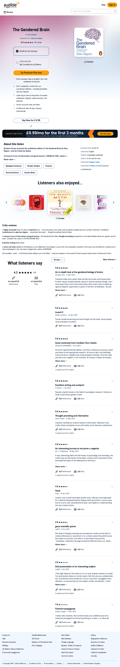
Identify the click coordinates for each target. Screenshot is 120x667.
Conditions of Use (35, 663)
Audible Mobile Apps (39, 635)
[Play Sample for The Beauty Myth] (60, 218)
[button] (31, 126)
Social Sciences (12, 173)
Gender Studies (33, 166)
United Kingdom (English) (91, 663)
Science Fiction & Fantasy (70, 649)
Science (48, 166)
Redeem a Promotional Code (42, 642)
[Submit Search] (115, 11)
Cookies (59, 663)
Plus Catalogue (37, 646)
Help (103, 5)
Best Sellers (65, 635)
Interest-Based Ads (74, 663)
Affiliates (5, 646)
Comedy (94, 656)
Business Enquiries (9, 642)
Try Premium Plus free (31, 73)
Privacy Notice (49, 663)
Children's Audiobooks (98, 653)
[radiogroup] (31, 58)
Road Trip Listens (67, 653)
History (93, 635)
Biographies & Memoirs (99, 639)
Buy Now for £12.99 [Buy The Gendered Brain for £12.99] (31, 120)
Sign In (112, 5)
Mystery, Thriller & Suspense (71, 646)
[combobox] (94, 11)
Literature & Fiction (97, 649)
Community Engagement (11, 653)
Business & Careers (98, 642)
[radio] (31, 51)
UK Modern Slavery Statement (13, 649)
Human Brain (29, 173)
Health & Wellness (97, 646)
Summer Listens (67, 656)
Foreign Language (67, 642)
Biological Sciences (14, 166)
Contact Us (6, 635)
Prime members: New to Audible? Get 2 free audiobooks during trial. (31, 80)
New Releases (66, 639)
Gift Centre (35, 639)
